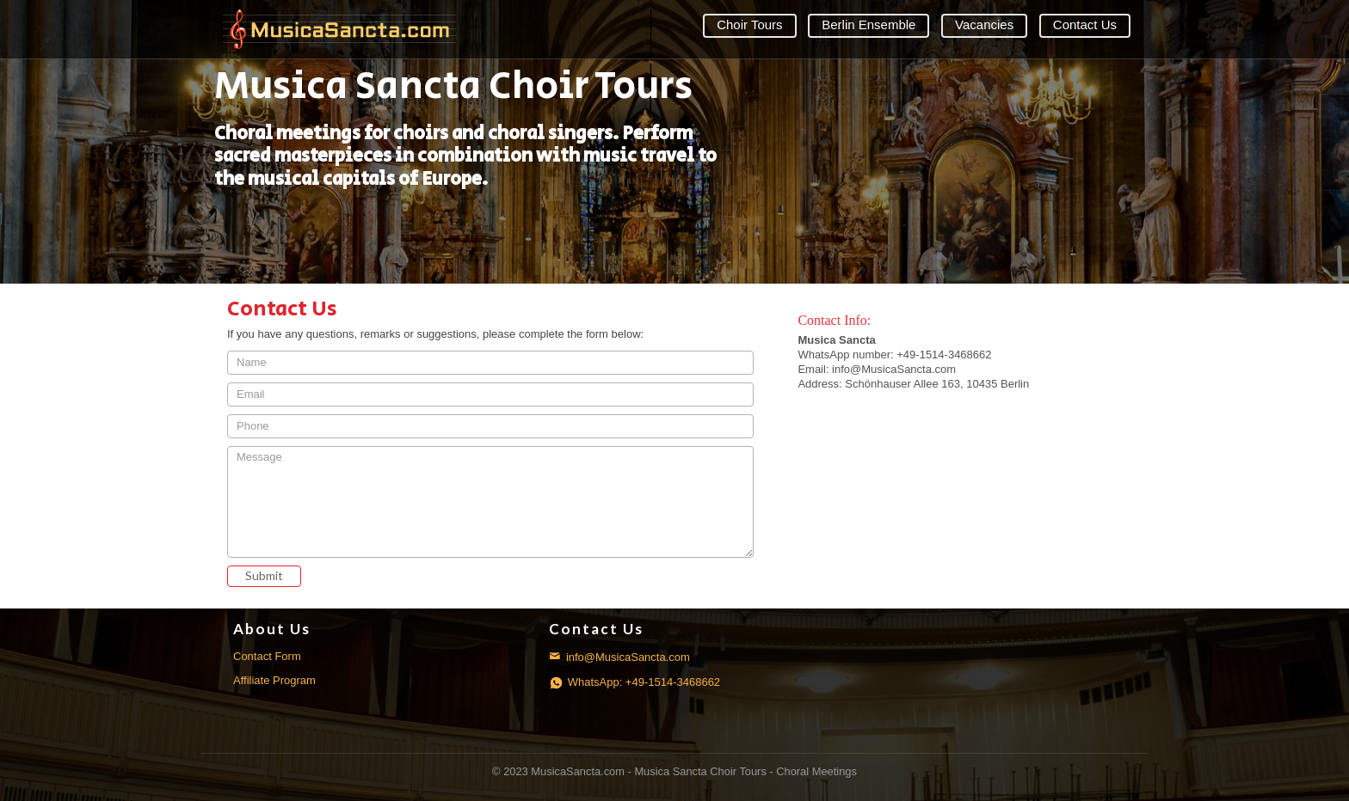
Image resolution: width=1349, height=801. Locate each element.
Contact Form (267, 656)
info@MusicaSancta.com (619, 657)
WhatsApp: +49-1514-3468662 (634, 682)
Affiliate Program (274, 680)
